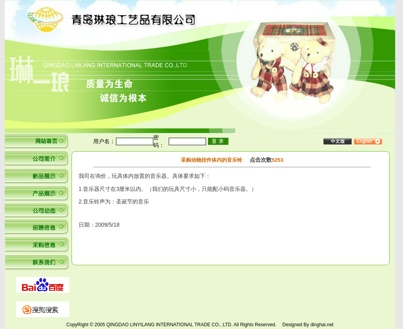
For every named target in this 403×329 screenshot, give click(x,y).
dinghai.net (321, 324)
